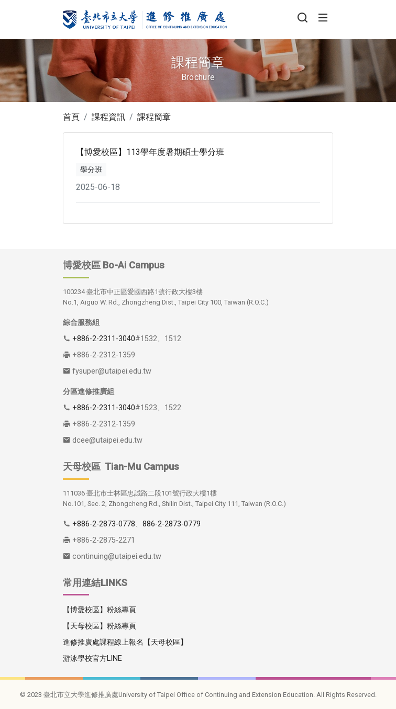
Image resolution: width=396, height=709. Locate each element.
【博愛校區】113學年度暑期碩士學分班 (150, 152)
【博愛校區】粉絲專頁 (99, 609)
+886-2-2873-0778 (103, 524)
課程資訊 (108, 117)
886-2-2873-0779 (171, 524)
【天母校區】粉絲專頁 (99, 626)
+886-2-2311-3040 (103, 338)
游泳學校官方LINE (92, 658)
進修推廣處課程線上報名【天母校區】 (125, 642)
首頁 (71, 117)
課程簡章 (154, 117)
